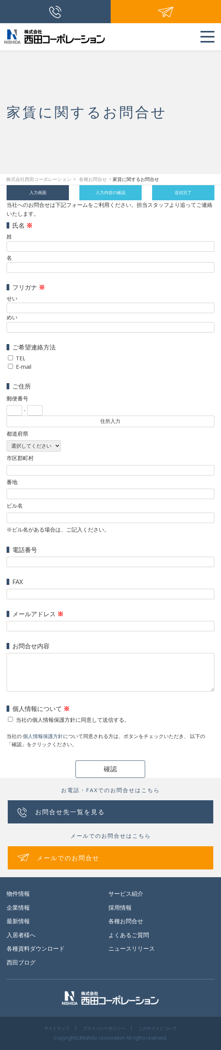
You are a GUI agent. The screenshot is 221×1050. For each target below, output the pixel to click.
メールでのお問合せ (68, 858)
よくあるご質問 (128, 935)
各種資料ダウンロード (36, 948)
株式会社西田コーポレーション (38, 179)
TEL (21, 358)
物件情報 (18, 893)
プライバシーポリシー (104, 1028)
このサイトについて (158, 1028)
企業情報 (18, 907)
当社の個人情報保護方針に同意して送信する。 (73, 719)
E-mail (23, 366)
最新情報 (18, 921)
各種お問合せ (93, 179)
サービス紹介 (125, 893)
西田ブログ (21, 962)
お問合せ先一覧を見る (70, 812)
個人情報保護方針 (43, 736)
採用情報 (120, 907)
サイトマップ (57, 1028)
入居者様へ (21, 935)
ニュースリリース (131, 948)
